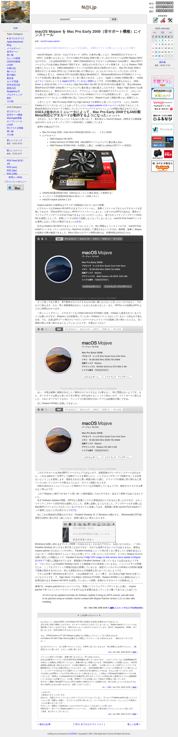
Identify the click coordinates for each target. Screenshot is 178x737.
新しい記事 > (133, 724)
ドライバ (41, 81)
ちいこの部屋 (13, 58)
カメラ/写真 (12, 81)
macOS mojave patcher (50, 41)
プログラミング (14, 94)
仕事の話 (11, 68)
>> (170, 32)
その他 (10, 101)
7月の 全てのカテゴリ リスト (89, 724)
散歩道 (10, 78)
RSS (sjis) (12, 170)
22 (156, 52)
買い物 (10, 55)
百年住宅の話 (13, 85)
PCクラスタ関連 (15, 128)
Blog (9, 45)
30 (159, 56)
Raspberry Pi (13, 91)
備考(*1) (39, 586)
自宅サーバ (12, 51)
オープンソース (14, 121)
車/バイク (11, 71)
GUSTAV (73, 734)
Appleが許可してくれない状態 (77, 81)
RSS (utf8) (12, 174)
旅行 (9, 98)
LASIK (10, 65)
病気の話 (11, 88)
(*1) (79, 221)
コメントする (122, 608)
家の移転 (11, 75)
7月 (162, 32)
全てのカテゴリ (16, 38)
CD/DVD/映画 (13, 61)
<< (154, 32)
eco (109, 652)
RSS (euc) (12, 167)
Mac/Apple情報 (14, 118)
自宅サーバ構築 (14, 114)
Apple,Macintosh (15, 41)
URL (109, 687)
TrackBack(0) (136, 608)
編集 (112, 608)
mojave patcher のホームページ (103, 105)
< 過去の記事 (44, 724)
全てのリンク (13, 111)
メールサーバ (13, 48)
